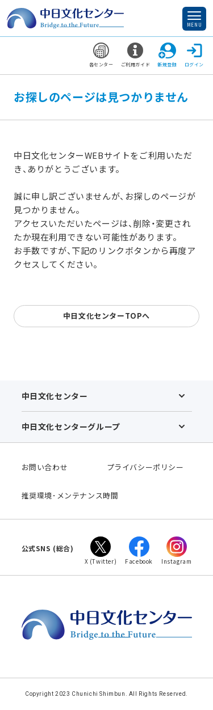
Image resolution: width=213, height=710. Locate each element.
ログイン (194, 55)
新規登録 (167, 55)
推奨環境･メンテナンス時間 (70, 495)
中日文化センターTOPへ (106, 315)
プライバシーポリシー (145, 467)
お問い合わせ (45, 467)
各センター (101, 55)
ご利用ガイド (136, 55)
